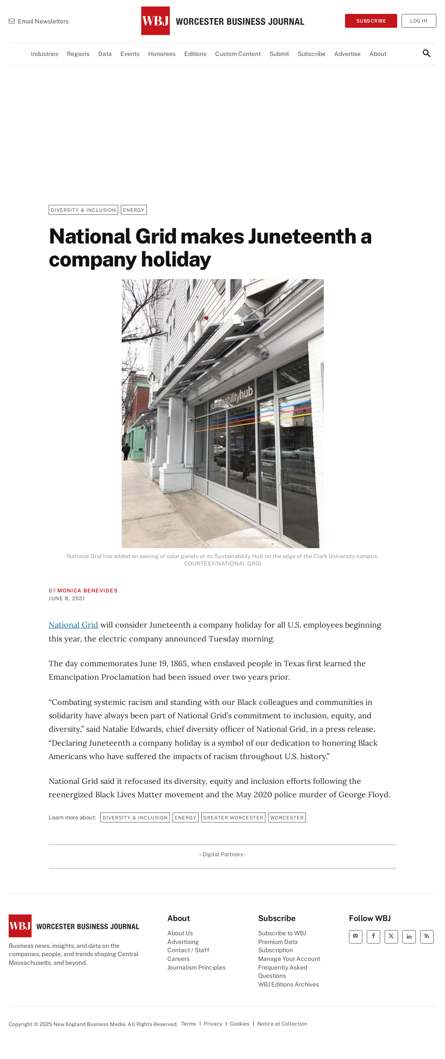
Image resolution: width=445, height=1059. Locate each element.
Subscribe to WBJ (282, 933)
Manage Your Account (289, 958)
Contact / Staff (188, 950)
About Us (180, 933)
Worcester (287, 817)
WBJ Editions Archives (288, 984)
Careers (178, 958)
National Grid (73, 625)
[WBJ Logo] (222, 21)
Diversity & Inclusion (83, 210)
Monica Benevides (87, 591)
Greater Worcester (233, 817)
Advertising (183, 941)
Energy (134, 210)
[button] (426, 53)
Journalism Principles (196, 967)
